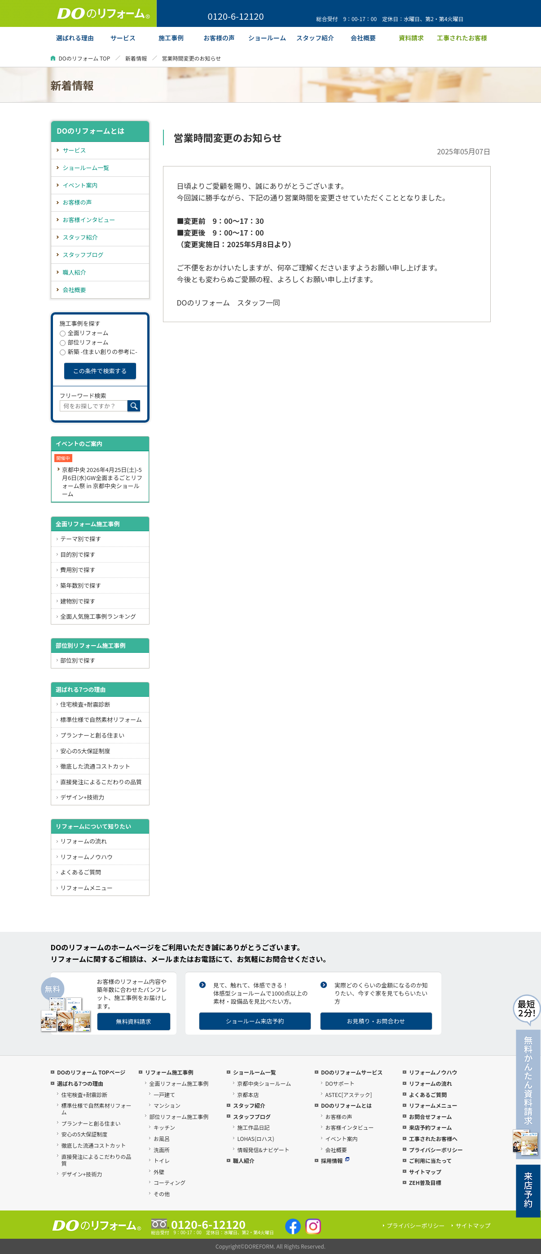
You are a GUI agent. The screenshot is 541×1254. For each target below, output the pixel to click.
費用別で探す (77, 569)
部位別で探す (77, 660)
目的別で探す (77, 554)
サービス (74, 150)
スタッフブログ (83, 254)
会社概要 (74, 289)
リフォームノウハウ (86, 856)
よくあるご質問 (80, 872)
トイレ (162, 1160)
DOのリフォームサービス (352, 1072)
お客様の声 (77, 202)
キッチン (164, 1127)
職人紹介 (74, 272)
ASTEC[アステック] (348, 1094)
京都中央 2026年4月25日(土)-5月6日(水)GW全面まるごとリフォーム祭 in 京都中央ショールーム (102, 481)
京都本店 (248, 1094)
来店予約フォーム (430, 1127)
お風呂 (162, 1138)
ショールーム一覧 (86, 167)
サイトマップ (425, 1171)
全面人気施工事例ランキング (98, 616)
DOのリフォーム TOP (84, 58)
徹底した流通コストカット (95, 766)
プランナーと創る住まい (92, 735)
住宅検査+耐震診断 (85, 704)
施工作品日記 (253, 1127)
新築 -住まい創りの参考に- (98, 351)
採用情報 (335, 1160)
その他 (162, 1193)
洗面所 (162, 1150)
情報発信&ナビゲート (263, 1150)
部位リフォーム (84, 342)
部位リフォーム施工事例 (178, 1116)
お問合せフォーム (430, 1116)
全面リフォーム (84, 332)
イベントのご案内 (79, 443)
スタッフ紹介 (80, 237)
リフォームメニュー (86, 887)
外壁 (159, 1171)
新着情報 (136, 58)
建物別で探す (77, 601)
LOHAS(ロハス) (255, 1138)
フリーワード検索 (83, 395)
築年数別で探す (80, 585)
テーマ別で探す (80, 538)
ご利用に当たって (430, 1160)
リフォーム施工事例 (169, 1072)
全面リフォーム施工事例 (88, 524)
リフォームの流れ (83, 841)
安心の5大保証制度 (85, 751)
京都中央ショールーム (264, 1083)
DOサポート (339, 1083)
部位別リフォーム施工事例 (91, 645)
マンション (167, 1105)
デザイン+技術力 (82, 797)
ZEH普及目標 (425, 1182)
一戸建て (164, 1094)
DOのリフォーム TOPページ (91, 1072)
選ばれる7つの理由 (81, 689)
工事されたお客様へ (433, 1138)
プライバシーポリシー (436, 1150)
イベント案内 (80, 185)
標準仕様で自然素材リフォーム (101, 719)
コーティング (169, 1182)
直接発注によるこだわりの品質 (101, 782)
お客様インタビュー (89, 219)
